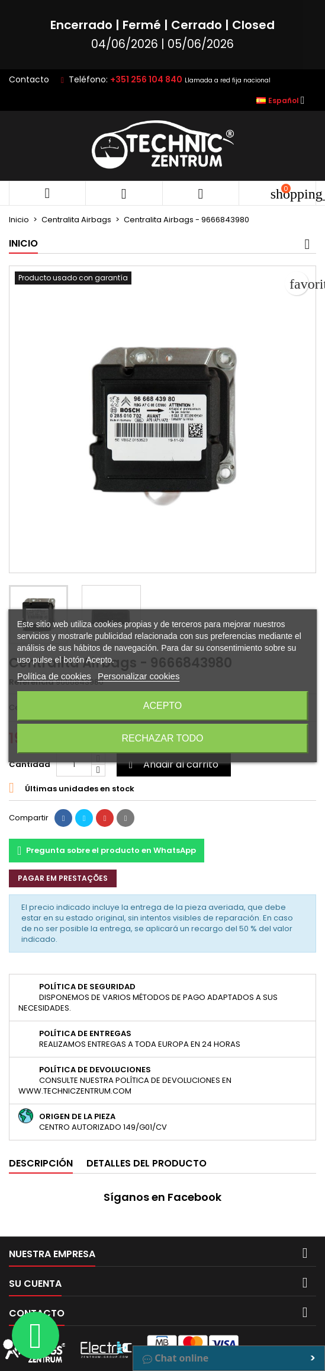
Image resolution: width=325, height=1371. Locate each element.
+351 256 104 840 (146, 79)
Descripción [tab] (41, 1163)
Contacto (29, 79)
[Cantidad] (74, 764)
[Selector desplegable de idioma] (283, 101)
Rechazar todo (162, 738)
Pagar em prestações (63, 878)
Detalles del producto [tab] (146, 1163)
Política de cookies (54, 676)
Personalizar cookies (138, 676)
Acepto (162, 706)
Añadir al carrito (172, 764)
